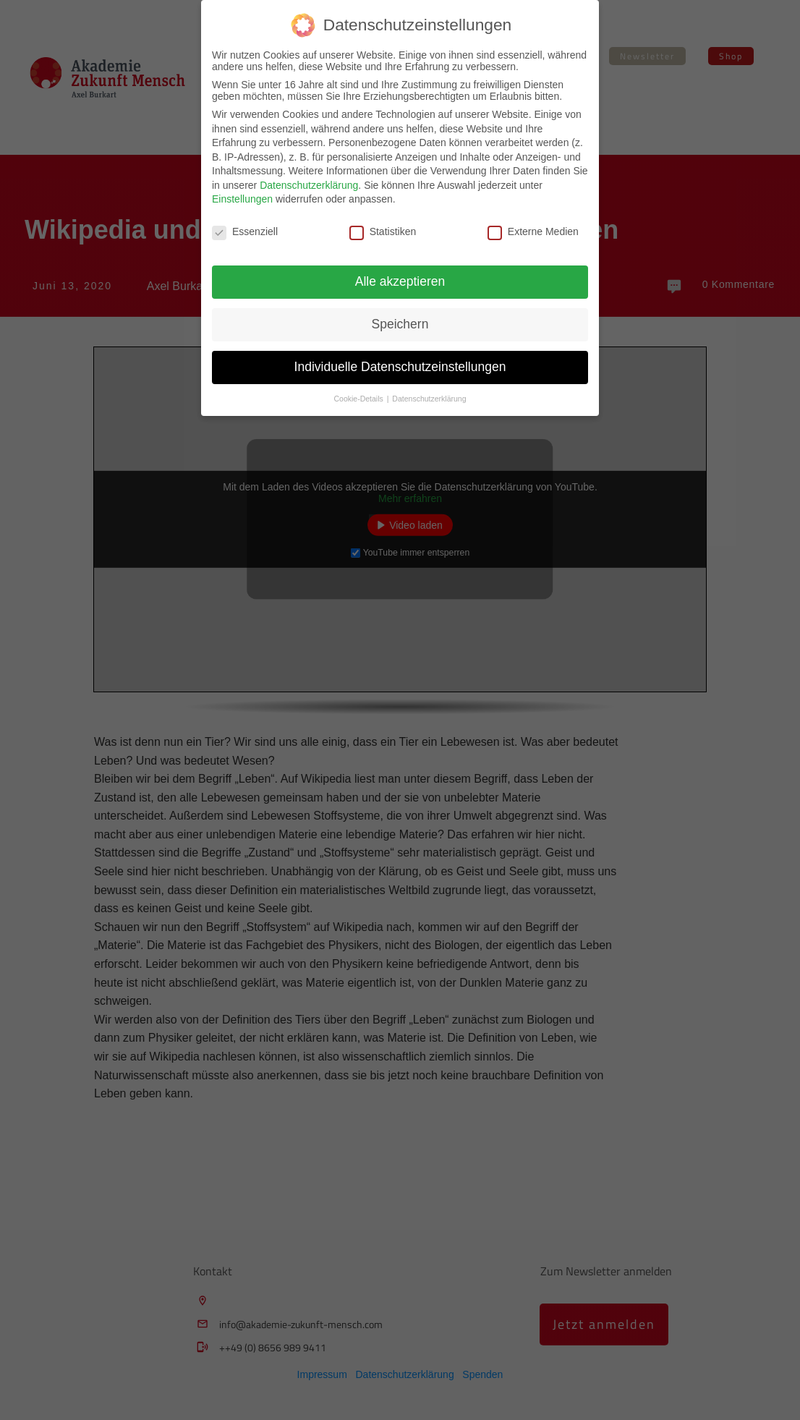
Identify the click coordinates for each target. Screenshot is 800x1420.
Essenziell (245, 231)
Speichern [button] (400, 324)
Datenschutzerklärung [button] (429, 398)
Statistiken (383, 231)
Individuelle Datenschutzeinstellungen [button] (400, 367)
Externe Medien (533, 231)
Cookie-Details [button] (360, 398)
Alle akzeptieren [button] (400, 281)
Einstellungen (242, 199)
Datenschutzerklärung (309, 185)
